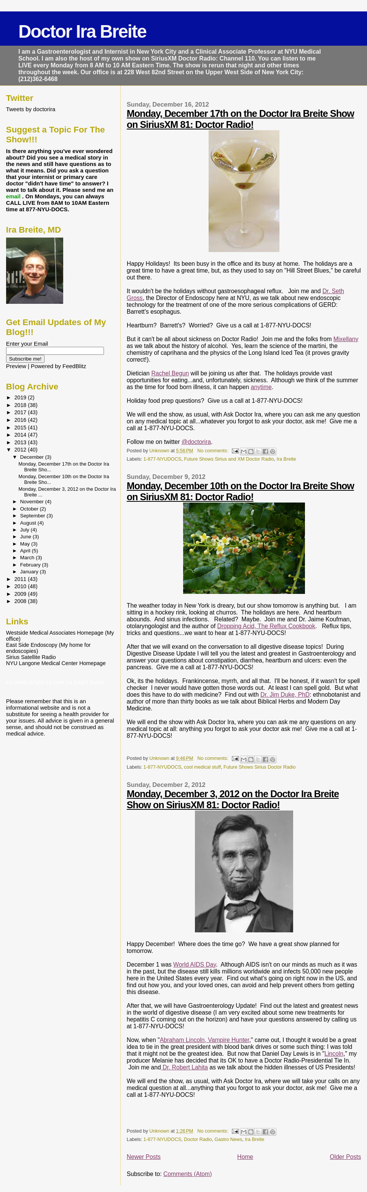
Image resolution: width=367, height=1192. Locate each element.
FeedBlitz (74, 366)
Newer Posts (144, 1157)
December (32, 457)
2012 (21, 450)
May (25, 544)
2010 (21, 586)
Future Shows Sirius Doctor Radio (259, 767)
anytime (261, 387)
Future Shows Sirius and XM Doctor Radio (229, 459)
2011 (21, 579)
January (30, 571)
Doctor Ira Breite (82, 31)
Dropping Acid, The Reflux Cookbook (266, 626)
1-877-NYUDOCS (162, 459)
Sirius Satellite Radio (31, 657)
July (25, 530)
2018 (21, 405)
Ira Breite (286, 459)
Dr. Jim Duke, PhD (285, 694)
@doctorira (196, 442)
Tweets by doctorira (31, 109)
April (26, 551)
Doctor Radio (198, 1139)
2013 (21, 442)
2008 (21, 601)
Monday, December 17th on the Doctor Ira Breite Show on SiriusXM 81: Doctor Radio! (240, 119)
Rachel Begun (170, 373)
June (26, 536)
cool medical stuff (202, 767)
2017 (21, 412)
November (32, 501)
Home (245, 1157)
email (14, 196)
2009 (21, 594)
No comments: (213, 450)
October (30, 509)
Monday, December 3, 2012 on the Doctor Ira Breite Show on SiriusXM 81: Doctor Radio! (233, 799)
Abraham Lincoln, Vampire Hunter (204, 1040)
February (31, 565)
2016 (21, 420)
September (33, 516)
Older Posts (345, 1157)
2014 (21, 435)
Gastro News (229, 1139)
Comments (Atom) (187, 1174)
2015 (21, 427)
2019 (21, 397)
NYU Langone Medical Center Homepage (56, 663)
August (29, 523)
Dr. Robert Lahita (184, 1067)
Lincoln (333, 1053)
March (28, 557)
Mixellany (346, 339)
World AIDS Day (194, 964)
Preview (16, 366)
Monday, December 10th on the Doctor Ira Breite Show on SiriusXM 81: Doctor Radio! (240, 491)
